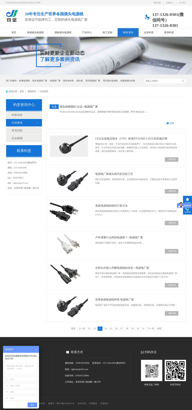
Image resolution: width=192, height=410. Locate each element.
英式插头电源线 (110, 81)
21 (89, 328)
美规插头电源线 (35, 32)
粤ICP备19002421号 (66, 403)
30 (138, 328)
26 (116, 328)
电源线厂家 (55, 81)
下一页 (151, 328)
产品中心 (87, 32)
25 (111, 328)
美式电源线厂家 (93, 81)
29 (132, 328)
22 (95, 328)
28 (127, 328)
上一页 (82, 328)
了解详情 (171, 159)
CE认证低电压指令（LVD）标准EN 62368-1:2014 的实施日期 (131, 138)
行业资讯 (44, 91)
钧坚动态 (17, 114)
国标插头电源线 (63, 32)
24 (105, 328)
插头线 (79, 81)
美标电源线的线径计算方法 (111, 205)
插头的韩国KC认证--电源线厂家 (79, 106)
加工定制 (107, 32)
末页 (159, 328)
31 (143, 328)
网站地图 (157, 3)
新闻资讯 (32, 91)
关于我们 (182, 3)
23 (100, 328)
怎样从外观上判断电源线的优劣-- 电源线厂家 (122, 267)
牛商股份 (93, 403)
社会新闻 (17, 138)
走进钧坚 (149, 32)
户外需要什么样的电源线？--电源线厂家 (119, 237)
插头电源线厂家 (39, 81)
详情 (172, 123)
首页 (13, 32)
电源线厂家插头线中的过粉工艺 (114, 173)
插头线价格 (68, 81)
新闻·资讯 (128, 32)
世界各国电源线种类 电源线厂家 (114, 299)
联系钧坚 (169, 32)
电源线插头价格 (127, 81)
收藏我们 (169, 3)
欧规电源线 (24, 81)
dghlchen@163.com (21, 183)
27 (122, 328)
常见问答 (17, 130)
